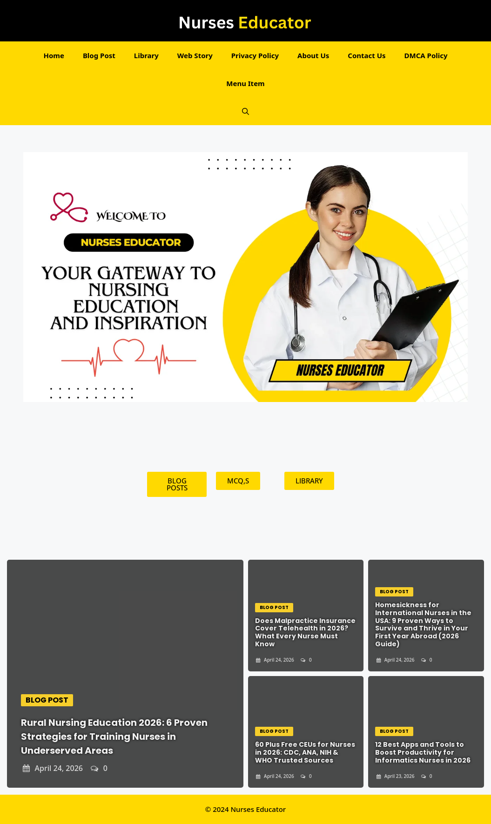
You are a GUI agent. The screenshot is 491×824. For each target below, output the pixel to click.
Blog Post (99, 55)
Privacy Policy (255, 55)
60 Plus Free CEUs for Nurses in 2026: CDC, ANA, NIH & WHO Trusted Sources (305, 752)
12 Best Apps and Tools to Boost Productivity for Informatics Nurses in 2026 (423, 752)
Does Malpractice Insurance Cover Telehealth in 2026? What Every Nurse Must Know (305, 632)
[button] (245, 111)
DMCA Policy (426, 55)
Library (146, 55)
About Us (313, 55)
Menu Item (245, 83)
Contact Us (366, 55)
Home (53, 55)
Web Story (195, 55)
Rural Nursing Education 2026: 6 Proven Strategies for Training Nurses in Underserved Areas (114, 736)
